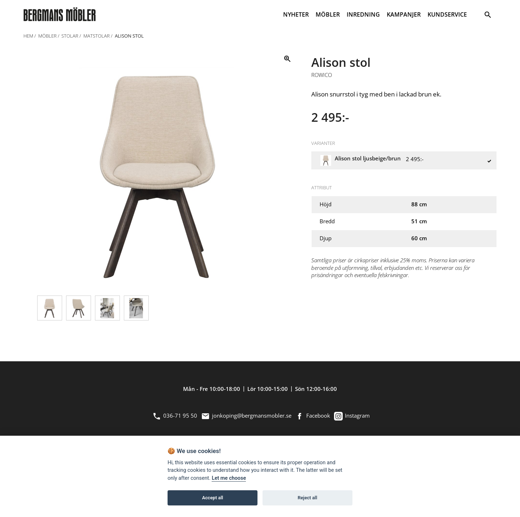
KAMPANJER (404, 14)
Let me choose (229, 478)
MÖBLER (328, 14)
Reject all (307, 497)
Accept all (212, 497)
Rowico (321, 75)
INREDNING (363, 14)
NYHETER (296, 14)
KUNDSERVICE (447, 14)
